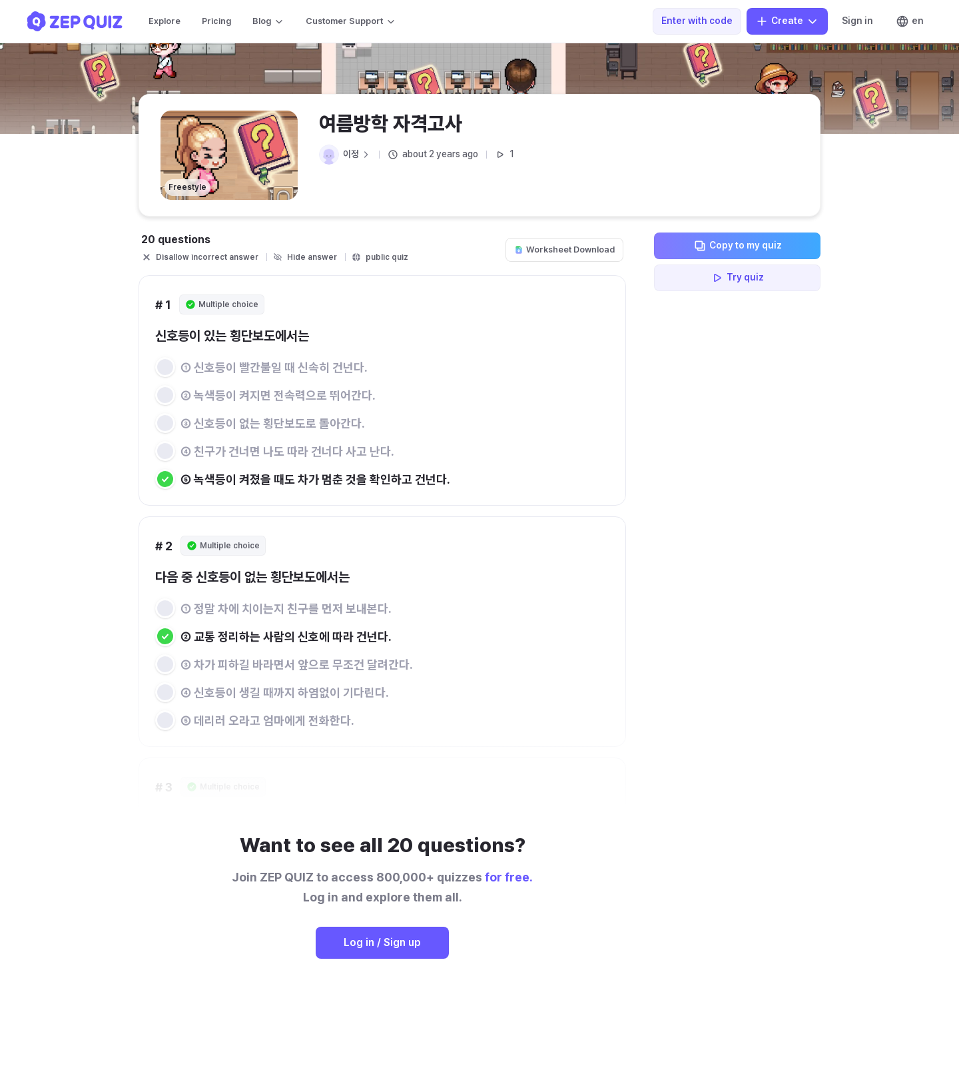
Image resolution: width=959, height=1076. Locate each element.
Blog (268, 21)
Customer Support (351, 21)
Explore (164, 21)
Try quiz (737, 277)
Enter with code (697, 20)
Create (787, 21)
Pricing (216, 21)
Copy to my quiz (737, 246)
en (910, 21)
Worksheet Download (564, 250)
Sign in (857, 20)
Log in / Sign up (382, 942)
